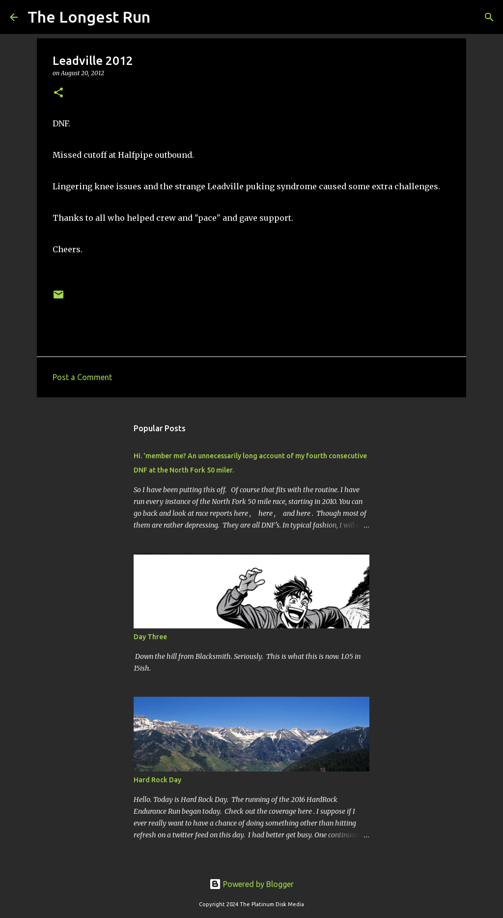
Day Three (150, 637)
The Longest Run (89, 17)
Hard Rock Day (157, 780)
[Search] (164, 17)
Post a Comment (82, 377)
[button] (58, 93)
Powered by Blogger (251, 884)
